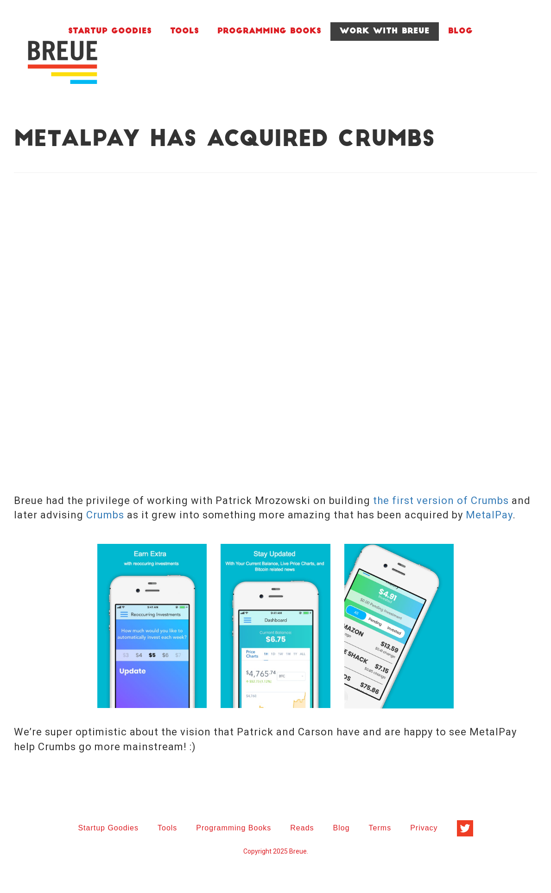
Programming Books (269, 31)
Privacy (423, 828)
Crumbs (105, 515)
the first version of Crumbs (441, 500)
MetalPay (489, 515)
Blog (460, 31)
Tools (184, 31)
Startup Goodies (110, 31)
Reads (302, 828)
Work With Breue (385, 31)
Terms (380, 828)
